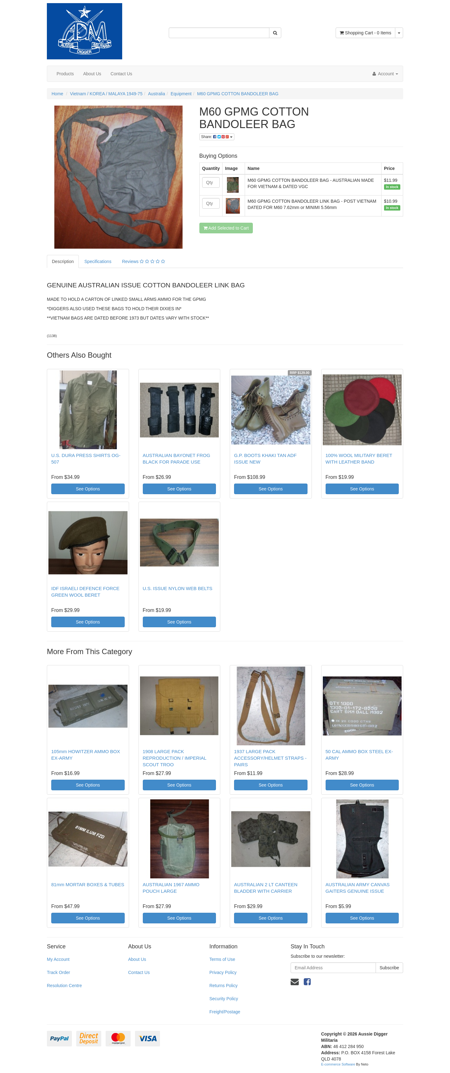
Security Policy (223, 998)
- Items (365, 32)
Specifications (97, 261)
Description (63, 261)
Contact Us (121, 73)
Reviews (143, 261)
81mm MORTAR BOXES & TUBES (87, 884)
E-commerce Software (338, 1064)
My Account (58, 959)
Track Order (58, 972)
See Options (88, 488)
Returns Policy (223, 985)
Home (57, 93)
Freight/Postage (224, 1011)
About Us (92, 73)
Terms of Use (222, 959)
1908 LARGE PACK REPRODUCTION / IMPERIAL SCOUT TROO (175, 758)
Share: (216, 137)
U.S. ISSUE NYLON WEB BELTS (177, 588)
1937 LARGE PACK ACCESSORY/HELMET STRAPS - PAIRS (270, 758)
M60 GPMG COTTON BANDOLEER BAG (237, 93)
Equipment (181, 93)
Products (65, 73)
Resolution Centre (64, 985)
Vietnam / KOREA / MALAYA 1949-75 (106, 93)
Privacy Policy (223, 972)
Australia (156, 93)
